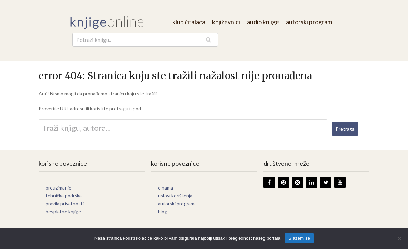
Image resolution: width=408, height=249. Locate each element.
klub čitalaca (188, 22)
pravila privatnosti (65, 203)
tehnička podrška (64, 196)
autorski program (309, 22)
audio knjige (263, 22)
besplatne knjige (63, 211)
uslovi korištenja (175, 196)
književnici (226, 22)
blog (162, 211)
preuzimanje (58, 188)
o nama (165, 188)
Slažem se (299, 238)
